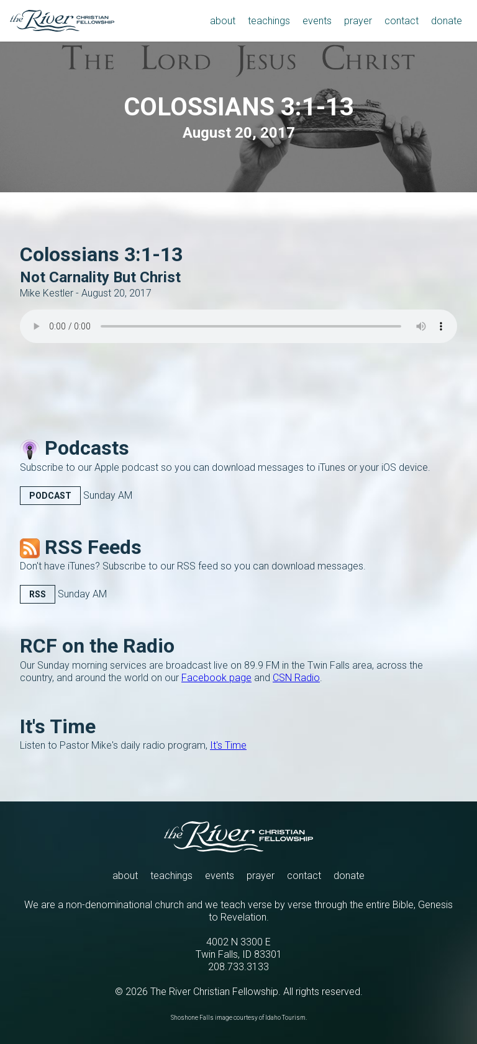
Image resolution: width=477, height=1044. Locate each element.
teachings (171, 875)
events (219, 875)
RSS (37, 594)
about (125, 875)
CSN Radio (296, 678)
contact (304, 875)
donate (349, 875)
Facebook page (216, 678)
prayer (261, 875)
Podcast (50, 496)
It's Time (228, 745)
